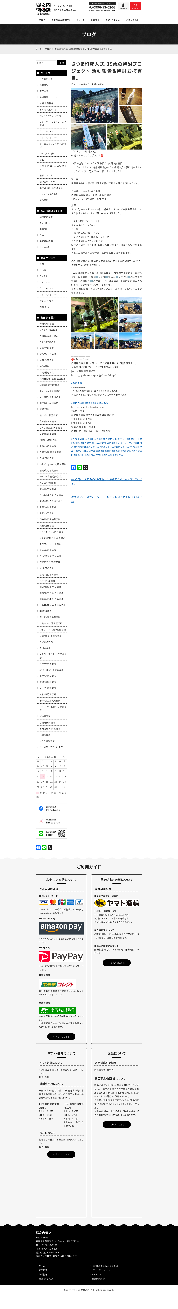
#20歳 (74, 442)
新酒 (42, 237)
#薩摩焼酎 (106, 450)
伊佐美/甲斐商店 (48, 498)
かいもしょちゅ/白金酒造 (51, 504)
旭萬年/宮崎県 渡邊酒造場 (53, 616)
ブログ (42, 20)
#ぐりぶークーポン (123, 442)
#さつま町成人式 (80, 438)
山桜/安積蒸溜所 (48, 688)
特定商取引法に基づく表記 (105, 1279)
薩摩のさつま (46, 176)
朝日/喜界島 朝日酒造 (50, 597)
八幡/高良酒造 (47, 463)
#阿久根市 (109, 454)
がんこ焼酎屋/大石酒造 (51, 432)
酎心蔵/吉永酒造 (48, 560)
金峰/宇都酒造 (47, 351)
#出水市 (91, 454)
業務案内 (44, 201)
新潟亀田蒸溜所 (47, 735)
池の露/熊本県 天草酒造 (51, 610)
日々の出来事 (46, 78)
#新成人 (96, 442)
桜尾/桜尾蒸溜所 (48, 694)
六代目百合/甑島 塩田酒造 (53, 382)
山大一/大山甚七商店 (50, 395)
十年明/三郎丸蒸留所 (50, 713)
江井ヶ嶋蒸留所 (47, 754)
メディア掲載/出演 (48, 195)
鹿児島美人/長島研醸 (50, 572)
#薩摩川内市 (80, 454)
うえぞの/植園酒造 (49, 333)
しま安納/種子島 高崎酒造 (52, 548)
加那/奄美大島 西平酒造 (51, 603)
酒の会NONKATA (48, 183)
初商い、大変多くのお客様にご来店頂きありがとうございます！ (106, 481)
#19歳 (129, 438)
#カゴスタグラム (90, 446)
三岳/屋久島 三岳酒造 (50, 566)
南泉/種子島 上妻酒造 (50, 554)
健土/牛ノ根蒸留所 (49, 420)
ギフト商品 (45, 224)
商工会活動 (45, 91)
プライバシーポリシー (102, 1284)
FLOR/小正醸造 (47, 591)
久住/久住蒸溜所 (48, 700)
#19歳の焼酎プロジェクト (112, 438)
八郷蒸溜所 (45, 748)
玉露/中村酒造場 (48, 516)
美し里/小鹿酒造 (48, 492)
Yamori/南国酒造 (48, 444)
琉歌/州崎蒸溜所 (48, 707)
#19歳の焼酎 (85, 442)
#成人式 (94, 438)
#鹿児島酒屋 (107, 442)
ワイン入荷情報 (47, 154)
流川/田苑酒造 (47, 579)
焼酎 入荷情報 (47, 103)
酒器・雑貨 (45, 309)
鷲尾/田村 (44, 413)
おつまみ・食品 (47, 303)
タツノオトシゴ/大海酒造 (51, 541)
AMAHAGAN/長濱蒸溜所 (52, 682)
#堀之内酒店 (78, 403)
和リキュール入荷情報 (50, 116)
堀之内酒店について (61, 20)
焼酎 (42, 266)
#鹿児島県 (128, 450)
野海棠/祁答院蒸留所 (50, 529)
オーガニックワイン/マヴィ (52, 760)
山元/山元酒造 (47, 523)
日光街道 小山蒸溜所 (50, 741)
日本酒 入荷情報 (48, 109)
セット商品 (45, 249)
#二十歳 (137, 438)
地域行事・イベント (49, 97)
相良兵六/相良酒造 (49, 479)
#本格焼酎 (117, 450)
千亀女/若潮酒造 (48, 451)
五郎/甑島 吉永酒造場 (50, 457)
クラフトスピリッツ (48, 138)
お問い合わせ (132, 20)
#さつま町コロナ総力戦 (88, 450)
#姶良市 (119, 454)
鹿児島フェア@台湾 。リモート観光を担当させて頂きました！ (106, 499)
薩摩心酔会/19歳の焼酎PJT (53, 169)
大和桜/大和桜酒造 (49, 339)
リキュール (45, 285)
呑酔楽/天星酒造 (48, 438)
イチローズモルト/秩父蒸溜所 (53, 668)
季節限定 (44, 231)
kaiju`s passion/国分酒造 (53, 471)
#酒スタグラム (106, 446)
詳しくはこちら (61, 1050)
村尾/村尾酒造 (47, 376)
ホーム (42, 1279)
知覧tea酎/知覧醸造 (50, 389)
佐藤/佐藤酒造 (47, 364)
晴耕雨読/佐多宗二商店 (51, 510)
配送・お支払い (113, 20)
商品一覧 (80, 20)
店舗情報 (95, 20)
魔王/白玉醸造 (47, 535)
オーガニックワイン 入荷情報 (53, 146)
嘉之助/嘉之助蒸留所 (50, 628)
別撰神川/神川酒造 (49, 407)
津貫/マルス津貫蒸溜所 (51, 635)
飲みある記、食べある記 (51, 189)
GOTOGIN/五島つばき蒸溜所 (53, 721)
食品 (42, 160)
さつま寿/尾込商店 (49, 345)
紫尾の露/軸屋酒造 (49, 585)
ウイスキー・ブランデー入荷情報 (53, 124)
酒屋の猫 (44, 85)
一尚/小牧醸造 (47, 326)
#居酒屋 (78, 446)
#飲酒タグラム (121, 446)
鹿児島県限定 (46, 218)
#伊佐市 (99, 454)
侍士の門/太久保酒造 (50, 401)
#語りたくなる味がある (96, 403)
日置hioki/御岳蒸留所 (51, 647)
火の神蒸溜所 (46, 653)
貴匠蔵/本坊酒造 (48, 426)
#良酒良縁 (76, 383)
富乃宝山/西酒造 (48, 357)
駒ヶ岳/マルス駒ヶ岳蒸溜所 (53, 641)
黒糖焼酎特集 (46, 243)
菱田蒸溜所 (45, 659)
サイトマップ (98, 1288)
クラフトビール (47, 132)
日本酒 (43, 272)
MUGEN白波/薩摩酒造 (51, 486)
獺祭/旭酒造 (46, 622)
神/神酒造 (44, 370)
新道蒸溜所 (45, 729)
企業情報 (43, 1288)
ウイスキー (45, 279)
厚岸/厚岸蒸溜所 (48, 676)
